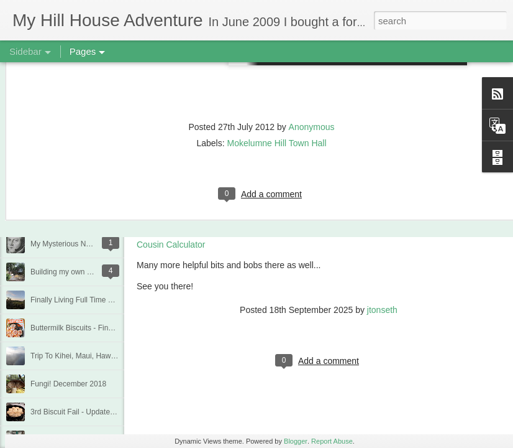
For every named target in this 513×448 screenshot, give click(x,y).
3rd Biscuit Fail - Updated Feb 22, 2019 (95, 412)
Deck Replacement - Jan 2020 (80, 216)
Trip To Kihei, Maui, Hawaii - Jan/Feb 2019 (100, 356)
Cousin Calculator (171, 245)
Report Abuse (332, 441)
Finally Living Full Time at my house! (90, 300)
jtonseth (382, 310)
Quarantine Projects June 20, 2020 (87, 188)
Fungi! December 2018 (68, 384)
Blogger (295, 441)
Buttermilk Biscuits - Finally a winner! (91, 328)
